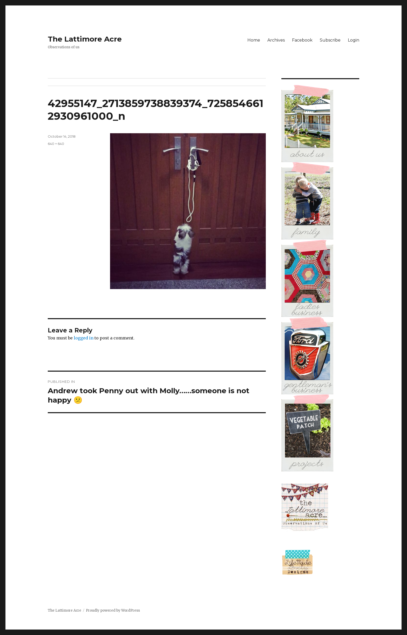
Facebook (302, 40)
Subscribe (330, 40)
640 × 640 (56, 144)
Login (353, 40)
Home (253, 40)
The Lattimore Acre (85, 39)
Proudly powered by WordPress (113, 610)
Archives (276, 40)
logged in (83, 337)
